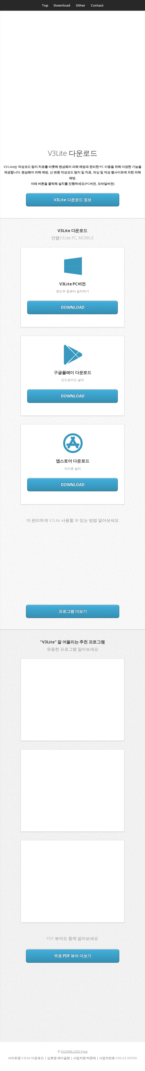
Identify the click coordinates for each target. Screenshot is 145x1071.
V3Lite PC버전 (72, 284)
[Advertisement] (72, 54)
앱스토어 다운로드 (72, 461)
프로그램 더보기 (73, 611)
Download (62, 5)
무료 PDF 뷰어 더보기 (72, 955)
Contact (97, 5)
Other (80, 5)
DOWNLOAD (72, 307)
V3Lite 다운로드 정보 (72, 199)
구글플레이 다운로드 (72, 372)
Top (45, 5)
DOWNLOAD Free (74, 1051)
